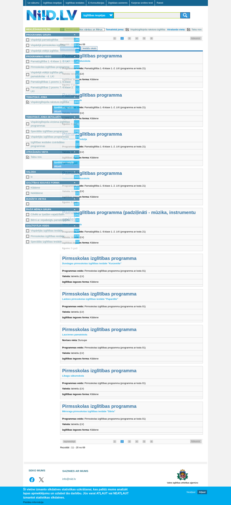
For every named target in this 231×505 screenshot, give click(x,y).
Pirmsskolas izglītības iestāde (48, 236)
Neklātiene (37, 193)
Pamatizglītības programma (114, 59)
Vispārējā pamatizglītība (44, 39)
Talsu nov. (36, 157)
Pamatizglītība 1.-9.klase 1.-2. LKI (50, 61)
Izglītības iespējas (52, 2)
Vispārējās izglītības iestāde (47, 230)
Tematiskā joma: (137, 29)
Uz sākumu (33, 2)
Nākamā (195, 42)
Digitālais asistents (118, 2)
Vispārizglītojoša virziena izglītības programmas (50, 123)
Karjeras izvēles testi (142, 2)
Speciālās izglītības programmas (49, 131)
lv (31, 176)
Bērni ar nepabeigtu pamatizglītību (50, 220)
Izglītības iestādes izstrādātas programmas (48, 144)
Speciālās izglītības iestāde (46, 241)
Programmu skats (92, 52)
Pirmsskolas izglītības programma (50, 67)
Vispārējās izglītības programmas (50, 136)
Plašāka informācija (33, 502)
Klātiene (35, 187)
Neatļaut (191, 492)
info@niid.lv (69, 483)
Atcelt (57, 111)
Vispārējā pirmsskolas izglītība (48, 45)
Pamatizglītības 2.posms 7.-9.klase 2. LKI (52, 89)
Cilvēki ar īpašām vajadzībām (47, 214)
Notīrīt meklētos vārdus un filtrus (106, 29)
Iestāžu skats (112, 52)
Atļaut (202, 492)
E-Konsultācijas (96, 2)
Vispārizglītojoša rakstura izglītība (50, 102)
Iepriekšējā (91, 42)
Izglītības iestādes (75, 2)
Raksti (160, 2)
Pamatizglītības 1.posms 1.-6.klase (51, 81)
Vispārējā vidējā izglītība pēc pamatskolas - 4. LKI (47, 74)
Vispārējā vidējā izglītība (44, 50)
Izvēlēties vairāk (64, 107)
